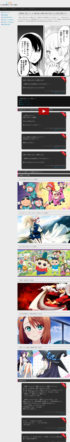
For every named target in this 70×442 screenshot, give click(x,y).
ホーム (4, 8)
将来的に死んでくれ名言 (59, 92)
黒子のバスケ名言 (61, 429)
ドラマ (23, 8)
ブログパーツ (6, 12)
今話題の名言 (6, 24)
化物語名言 (62, 413)
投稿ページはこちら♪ (25, 100)
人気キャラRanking (8, 22)
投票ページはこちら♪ (25, 102)
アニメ (13, 8)
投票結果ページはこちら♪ (26, 104)
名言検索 (5, 15)
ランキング (32, 8)
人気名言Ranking (7, 17)
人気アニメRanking (8, 19)
